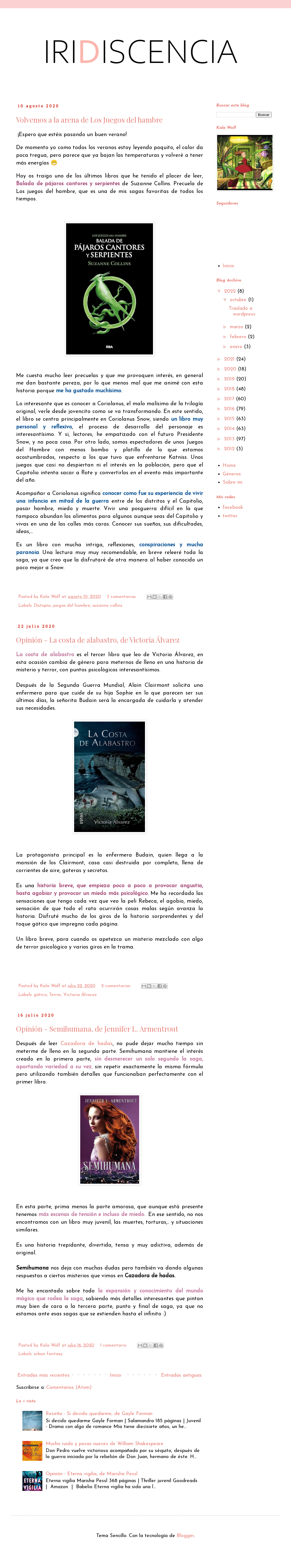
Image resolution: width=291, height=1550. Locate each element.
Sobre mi (232, 482)
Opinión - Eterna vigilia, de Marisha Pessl (91, 1474)
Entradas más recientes (43, 1375)
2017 (230, 399)
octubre (239, 300)
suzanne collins (107, 605)
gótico (40, 995)
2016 (230, 409)
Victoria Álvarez (80, 995)
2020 (231, 369)
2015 (230, 419)
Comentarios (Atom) (69, 1387)
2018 (230, 389)
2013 (230, 439)
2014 (230, 428)
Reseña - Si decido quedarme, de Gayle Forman (99, 1413)
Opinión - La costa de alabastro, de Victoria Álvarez (98, 640)
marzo (237, 327)
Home (229, 465)
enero (237, 346)
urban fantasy (48, 1354)
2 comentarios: (116, 986)
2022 (230, 291)
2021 (230, 359)
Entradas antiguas (181, 1375)
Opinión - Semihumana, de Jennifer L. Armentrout (97, 1029)
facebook (233, 507)
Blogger (185, 1535)
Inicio (115, 1375)
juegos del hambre (71, 605)
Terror (55, 995)
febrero (239, 337)
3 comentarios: (122, 597)
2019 (230, 379)
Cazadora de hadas (87, 1043)
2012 (230, 449)
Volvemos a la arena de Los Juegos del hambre (89, 119)
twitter (230, 516)
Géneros (232, 474)
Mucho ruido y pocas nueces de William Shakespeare (104, 1443)
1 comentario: (114, 1345)
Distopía (42, 605)
